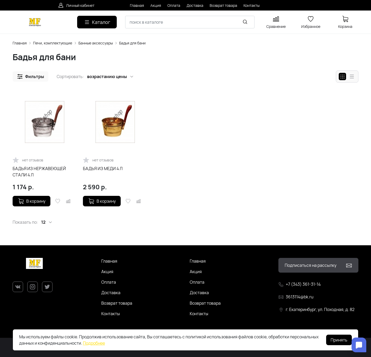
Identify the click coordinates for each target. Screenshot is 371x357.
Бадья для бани (132, 42)
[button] (30, 76)
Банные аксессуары (95, 42)
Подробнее (94, 343)
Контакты (110, 314)
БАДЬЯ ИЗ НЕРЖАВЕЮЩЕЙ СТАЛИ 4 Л (39, 172)
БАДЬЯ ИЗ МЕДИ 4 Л (103, 168)
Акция (107, 271)
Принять (339, 340)
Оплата (108, 282)
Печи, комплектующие (52, 42)
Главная (20, 42)
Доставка (110, 292)
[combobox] (190, 22)
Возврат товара (116, 303)
